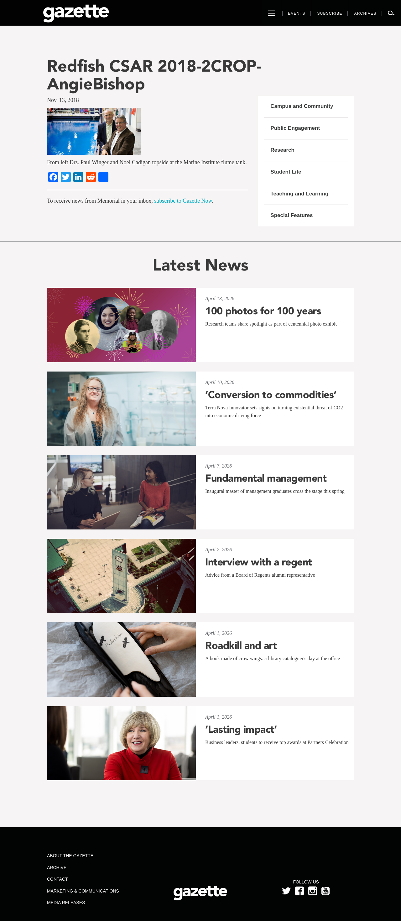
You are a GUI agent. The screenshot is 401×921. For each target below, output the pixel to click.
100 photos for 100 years (263, 310)
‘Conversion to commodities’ (270, 394)
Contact (57, 879)
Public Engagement (295, 128)
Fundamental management (265, 478)
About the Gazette (70, 855)
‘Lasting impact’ (241, 729)
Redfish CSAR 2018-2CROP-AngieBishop (154, 75)
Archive (56, 867)
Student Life (285, 172)
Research (282, 150)
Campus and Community (301, 106)
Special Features (291, 215)
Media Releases (66, 902)
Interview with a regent (258, 562)
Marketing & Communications (83, 890)
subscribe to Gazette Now (183, 201)
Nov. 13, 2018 (63, 100)
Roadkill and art (241, 645)
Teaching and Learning (299, 194)
